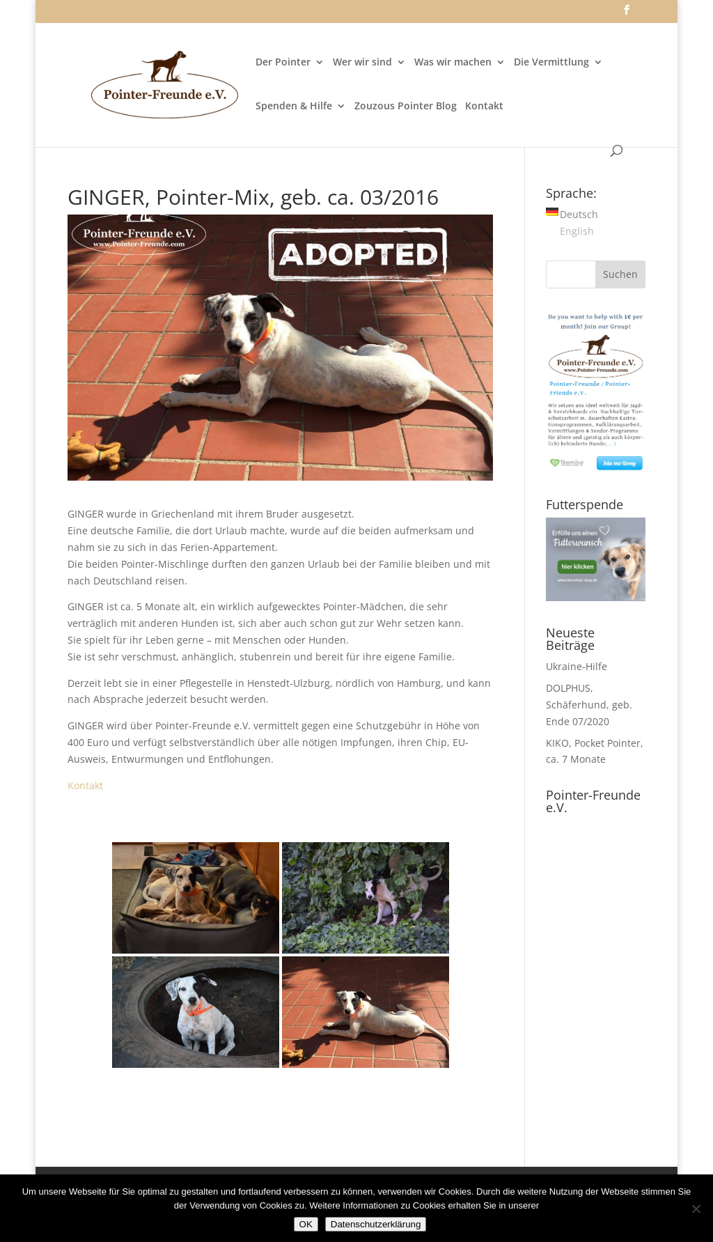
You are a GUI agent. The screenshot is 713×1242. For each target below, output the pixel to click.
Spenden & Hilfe (294, 106)
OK (306, 1224)
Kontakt (484, 106)
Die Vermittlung (551, 62)
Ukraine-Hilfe (576, 666)
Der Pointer (283, 62)
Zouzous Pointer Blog (405, 106)
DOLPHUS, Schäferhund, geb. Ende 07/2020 (589, 704)
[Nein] (696, 1209)
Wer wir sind (362, 62)
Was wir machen (453, 62)
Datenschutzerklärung (376, 1224)
